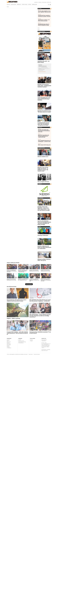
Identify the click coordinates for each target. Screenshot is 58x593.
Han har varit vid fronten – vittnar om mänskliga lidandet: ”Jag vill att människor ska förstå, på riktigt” (44, 222)
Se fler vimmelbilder (29, 284)
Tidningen (39, 2)
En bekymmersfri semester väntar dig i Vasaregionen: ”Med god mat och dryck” (43, 124)
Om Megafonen (44, 2)
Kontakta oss (49, 2)
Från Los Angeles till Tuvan (43, 181)
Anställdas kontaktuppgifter (46, 345)
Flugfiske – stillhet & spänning (13, 318)
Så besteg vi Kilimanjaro (43, 235)
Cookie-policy (31, 354)
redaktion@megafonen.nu (47, 343)
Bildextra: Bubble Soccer (43, 156)
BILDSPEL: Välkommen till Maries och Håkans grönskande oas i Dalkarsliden (44, 247)
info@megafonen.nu (46, 344)
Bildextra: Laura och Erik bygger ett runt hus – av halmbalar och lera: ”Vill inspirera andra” (43, 169)
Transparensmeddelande (42, 71)
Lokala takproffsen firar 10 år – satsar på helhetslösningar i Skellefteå (44, 99)
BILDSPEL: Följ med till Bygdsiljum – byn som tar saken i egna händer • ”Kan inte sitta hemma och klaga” (44, 208)
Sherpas (38, 354)
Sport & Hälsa (24, 4)
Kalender (8, 345)
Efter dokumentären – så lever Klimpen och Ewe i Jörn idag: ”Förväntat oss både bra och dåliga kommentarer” (40, 316)
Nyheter (8, 4)
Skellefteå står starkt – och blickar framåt (43, 62)
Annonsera (36, 2)
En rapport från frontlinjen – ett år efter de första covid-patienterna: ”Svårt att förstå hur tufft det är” (17, 333)
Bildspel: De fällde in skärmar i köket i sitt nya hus (44, 260)
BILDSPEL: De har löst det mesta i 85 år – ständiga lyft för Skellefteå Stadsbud (44, 85)
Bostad (29, 4)
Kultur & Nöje (13, 4)
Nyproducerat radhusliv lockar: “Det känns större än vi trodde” (44, 111)
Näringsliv (19, 4)
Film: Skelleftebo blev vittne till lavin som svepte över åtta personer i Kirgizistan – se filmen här (40, 300)
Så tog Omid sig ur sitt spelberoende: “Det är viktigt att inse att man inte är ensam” (16, 300)
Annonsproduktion (21, 342)
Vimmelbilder (34, 4)
